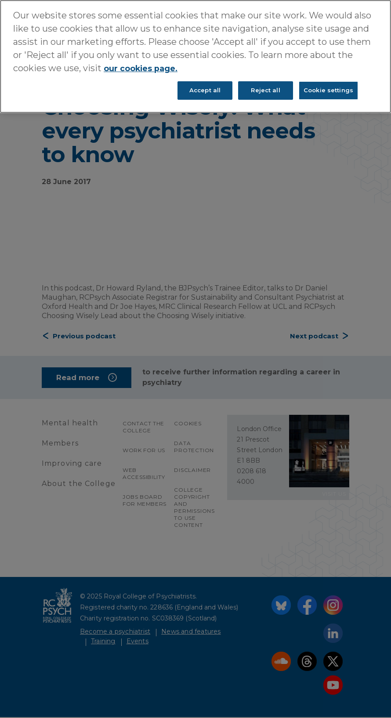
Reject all (265, 90)
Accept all (205, 90)
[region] (195, 56)
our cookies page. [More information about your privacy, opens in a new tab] (145, 68)
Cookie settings (328, 90)
